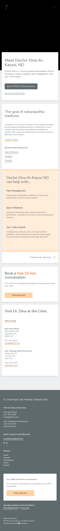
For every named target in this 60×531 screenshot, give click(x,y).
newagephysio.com (12, 343)
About (6, 462)
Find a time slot (18, 295)
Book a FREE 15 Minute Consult (21, 86)
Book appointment (10, 508)
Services (6, 457)
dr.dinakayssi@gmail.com (13, 438)
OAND (8, 156)
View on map (10, 321)
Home (5, 455)
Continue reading (11, 140)
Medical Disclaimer (10, 518)
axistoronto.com (11, 365)
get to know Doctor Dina (15, 93)
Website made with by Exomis (15, 523)
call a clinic (25, 508)
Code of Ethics (11, 152)
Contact (6, 465)
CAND (8, 160)
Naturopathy (8, 460)
